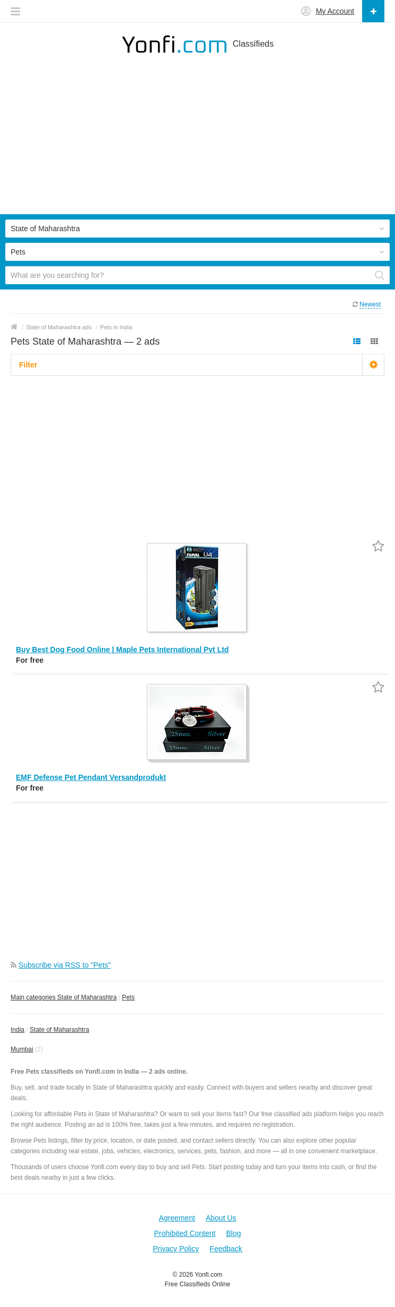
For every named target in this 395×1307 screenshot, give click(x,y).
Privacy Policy (176, 1248)
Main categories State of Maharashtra (64, 997)
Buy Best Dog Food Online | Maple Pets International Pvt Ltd (122, 649)
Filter (28, 365)
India (17, 1029)
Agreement (177, 1218)
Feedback (225, 1248)
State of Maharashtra (59, 1029)
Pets (128, 997)
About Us (221, 1218)
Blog (233, 1233)
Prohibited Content (185, 1233)
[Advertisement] (197, 140)
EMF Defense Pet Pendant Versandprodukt (91, 777)
